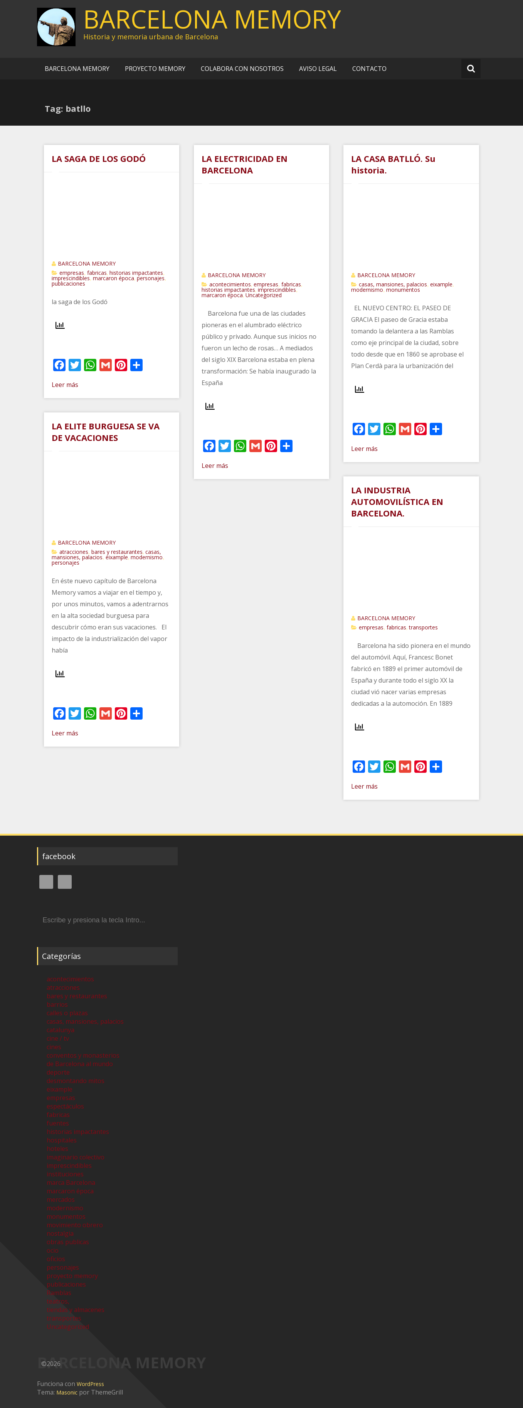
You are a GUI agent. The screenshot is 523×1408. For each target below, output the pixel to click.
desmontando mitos (75, 1081)
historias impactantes (136, 272)
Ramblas (59, 1293)
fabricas (97, 272)
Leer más (65, 384)
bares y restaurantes (117, 551)
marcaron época (113, 278)
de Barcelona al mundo (80, 1064)
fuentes (58, 1123)
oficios (56, 1259)
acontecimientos (230, 284)
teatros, (58, 1301)
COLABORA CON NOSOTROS (242, 68)
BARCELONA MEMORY (212, 19)
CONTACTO (369, 68)
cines (54, 1047)
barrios (57, 1004)
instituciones (65, 1174)
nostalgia (60, 1233)
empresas (71, 272)
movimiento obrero (75, 1225)
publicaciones (68, 283)
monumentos (403, 289)
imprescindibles (71, 278)
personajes (151, 278)
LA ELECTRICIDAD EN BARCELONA (245, 164)
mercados (61, 1199)
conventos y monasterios (83, 1055)
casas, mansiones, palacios (393, 284)
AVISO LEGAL (318, 68)
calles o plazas (67, 1013)
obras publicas (68, 1242)
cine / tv (58, 1038)
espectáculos (65, 1106)
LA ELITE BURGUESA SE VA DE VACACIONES (106, 431)
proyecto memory (72, 1276)
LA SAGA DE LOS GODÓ (99, 158)
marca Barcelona (71, 1182)
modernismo (367, 289)
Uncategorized (264, 295)
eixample (441, 284)
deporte (58, 1072)
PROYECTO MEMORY (155, 68)
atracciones (73, 551)
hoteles (57, 1148)
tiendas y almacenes (75, 1309)
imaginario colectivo (75, 1157)
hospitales (62, 1140)
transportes (423, 627)
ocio (53, 1250)
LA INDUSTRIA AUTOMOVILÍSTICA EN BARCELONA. (397, 501)
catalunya (60, 1030)
